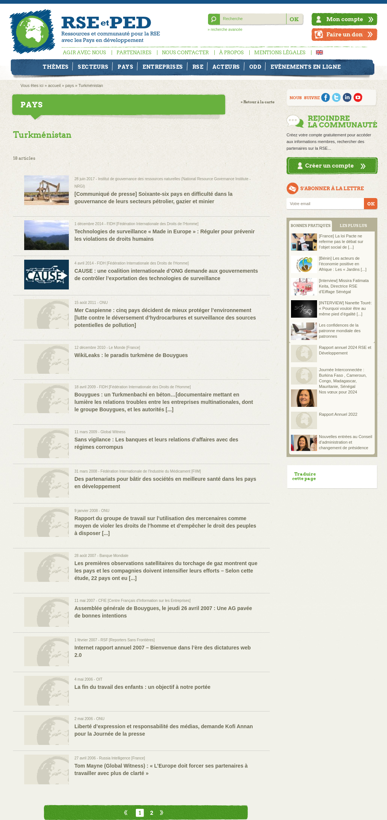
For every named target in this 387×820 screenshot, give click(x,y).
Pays (125, 67)
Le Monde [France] (124, 348)
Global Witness (112, 432)
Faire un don (344, 34)
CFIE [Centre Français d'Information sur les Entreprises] (144, 601)
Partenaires (133, 52)
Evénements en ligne (306, 67)
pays (69, 85)
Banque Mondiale (113, 556)
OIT (99, 679)
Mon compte (344, 19)
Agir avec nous (84, 52)
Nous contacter (185, 52)
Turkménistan (91, 85)
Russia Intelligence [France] (122, 758)
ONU (103, 303)
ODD (255, 67)
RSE (198, 67)
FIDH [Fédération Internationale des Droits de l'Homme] (152, 224)
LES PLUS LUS (353, 225)
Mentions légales (280, 52)
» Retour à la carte (258, 102)
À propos (231, 52)
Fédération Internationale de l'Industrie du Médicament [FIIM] (150, 471)
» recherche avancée (225, 29)
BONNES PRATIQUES (310, 225)
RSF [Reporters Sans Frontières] (127, 640)
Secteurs (93, 67)
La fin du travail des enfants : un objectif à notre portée (142, 687)
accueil (54, 85)
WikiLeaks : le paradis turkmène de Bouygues (131, 355)
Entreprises (163, 67)
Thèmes (55, 67)
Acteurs (226, 67)
